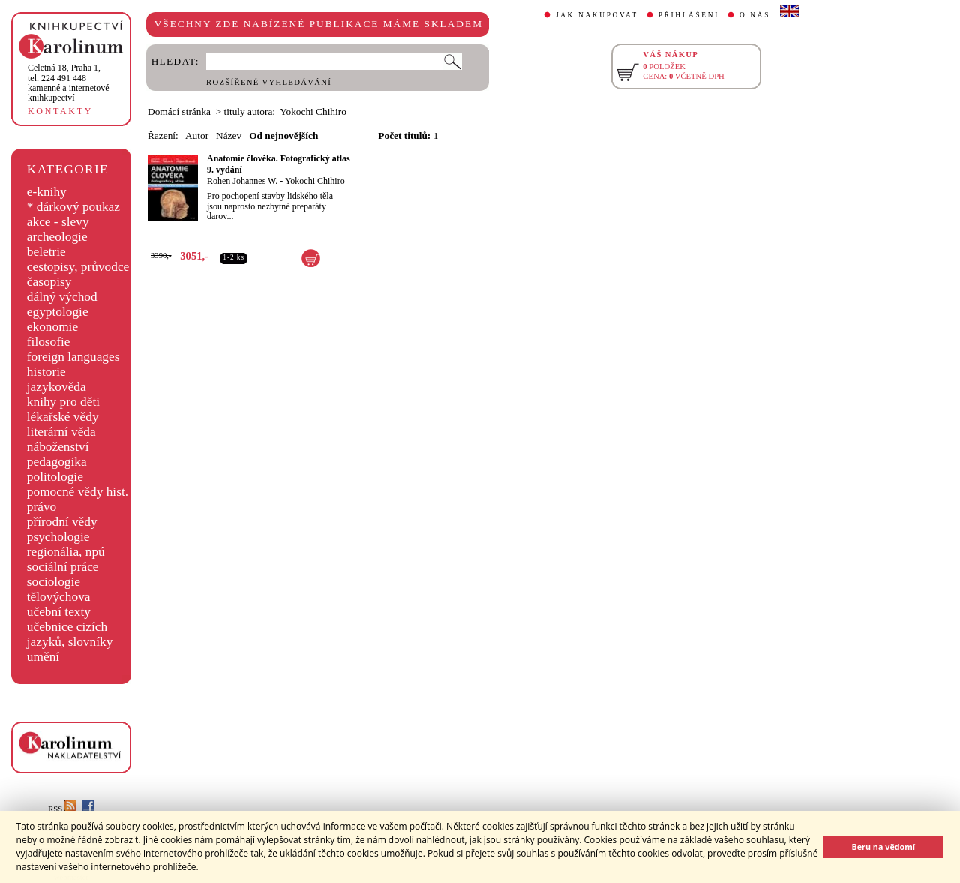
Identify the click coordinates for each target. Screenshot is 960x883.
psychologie (58, 537)
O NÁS (755, 15)
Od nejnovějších (283, 135)
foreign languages (73, 357)
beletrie (46, 252)
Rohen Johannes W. (242, 181)
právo (41, 507)
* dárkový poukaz (73, 207)
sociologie (53, 582)
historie (46, 372)
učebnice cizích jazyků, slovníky (70, 634)
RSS (62, 809)
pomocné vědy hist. (77, 492)
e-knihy (47, 192)
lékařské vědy (63, 417)
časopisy (49, 282)
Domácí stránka (179, 111)
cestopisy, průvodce (78, 267)
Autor (196, 135)
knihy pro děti (63, 402)
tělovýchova (59, 597)
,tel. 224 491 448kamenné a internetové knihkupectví (69, 82)
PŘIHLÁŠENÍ (688, 15)
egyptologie (57, 312)
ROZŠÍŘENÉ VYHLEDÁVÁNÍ (269, 82)
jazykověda (56, 387)
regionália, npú (66, 552)
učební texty (59, 612)
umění (43, 657)
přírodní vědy (62, 522)
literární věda (61, 432)
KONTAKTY (60, 111)
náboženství (58, 447)
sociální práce (63, 567)
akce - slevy (58, 222)
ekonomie (52, 327)
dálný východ (62, 297)
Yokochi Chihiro (315, 181)
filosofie (48, 342)
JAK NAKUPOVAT (597, 15)
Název (229, 135)
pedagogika (57, 462)
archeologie (57, 237)
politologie (55, 477)
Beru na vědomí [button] (883, 846)
